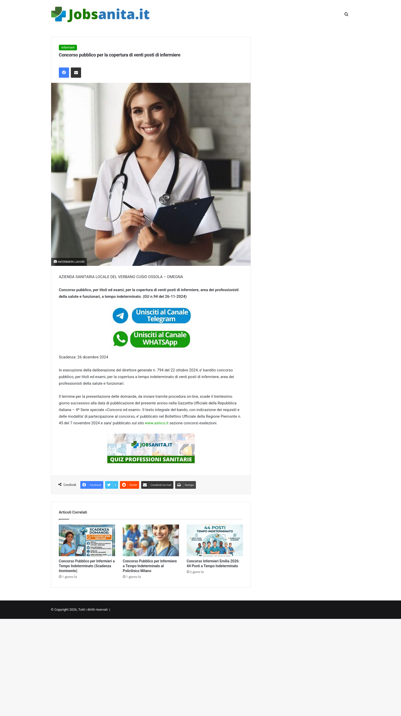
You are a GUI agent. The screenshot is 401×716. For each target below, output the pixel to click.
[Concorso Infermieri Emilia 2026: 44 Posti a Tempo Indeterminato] (215, 540)
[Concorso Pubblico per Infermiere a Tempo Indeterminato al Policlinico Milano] (151, 540)
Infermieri (67, 47)
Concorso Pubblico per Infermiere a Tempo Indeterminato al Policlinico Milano (150, 566)
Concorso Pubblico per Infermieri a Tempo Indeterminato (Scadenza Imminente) (87, 566)
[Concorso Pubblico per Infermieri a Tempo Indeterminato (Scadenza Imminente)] (87, 540)
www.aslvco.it (157, 423)
